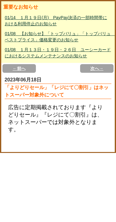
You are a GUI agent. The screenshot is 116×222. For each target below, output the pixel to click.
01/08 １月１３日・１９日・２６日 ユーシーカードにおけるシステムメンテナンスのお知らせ (58, 52)
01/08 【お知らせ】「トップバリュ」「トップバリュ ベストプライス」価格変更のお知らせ (58, 36)
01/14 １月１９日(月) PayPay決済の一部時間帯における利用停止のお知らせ (56, 20)
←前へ (19, 68)
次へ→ (96, 68)
